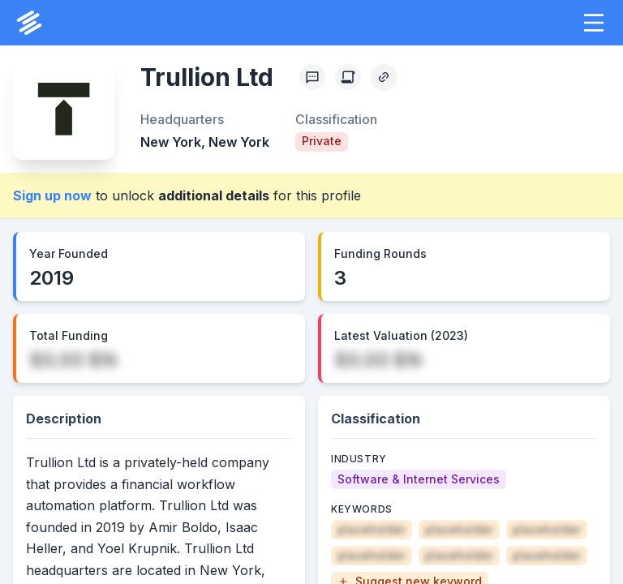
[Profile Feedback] (312, 77)
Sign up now (52, 195)
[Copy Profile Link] (384, 77)
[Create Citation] (348, 77)
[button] (594, 22)
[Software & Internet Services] (418, 479)
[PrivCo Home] (29, 22)
